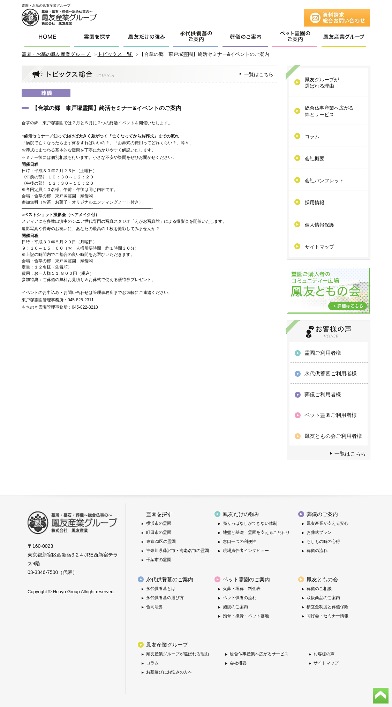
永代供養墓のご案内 (169, 579)
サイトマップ (326, 663)
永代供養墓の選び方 (165, 597)
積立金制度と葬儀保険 (327, 606)
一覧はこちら (258, 74)
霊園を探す (159, 514)
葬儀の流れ (317, 550)
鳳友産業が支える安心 (327, 523)
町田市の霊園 (158, 532)
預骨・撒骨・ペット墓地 (246, 615)
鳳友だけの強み (241, 514)
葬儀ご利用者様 (322, 394)
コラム (152, 663)
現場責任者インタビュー (246, 550)
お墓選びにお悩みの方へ (169, 672)
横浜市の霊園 (158, 523)
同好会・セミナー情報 (327, 615)
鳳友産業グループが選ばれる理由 (177, 653)
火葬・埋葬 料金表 (242, 588)
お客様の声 (324, 653)
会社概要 (238, 663)
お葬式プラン (319, 532)
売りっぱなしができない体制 (250, 523)
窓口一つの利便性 (239, 541)
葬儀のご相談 (319, 588)
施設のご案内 (235, 606)
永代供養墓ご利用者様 (330, 373)
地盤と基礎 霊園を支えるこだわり (256, 532)
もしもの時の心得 (323, 541)
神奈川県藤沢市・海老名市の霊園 (177, 550)
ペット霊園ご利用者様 (330, 415)
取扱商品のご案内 (323, 597)
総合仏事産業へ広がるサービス (259, 653)
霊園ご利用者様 (322, 353)
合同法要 (154, 606)
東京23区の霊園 (161, 541)
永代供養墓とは (160, 588)
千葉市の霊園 (158, 559)
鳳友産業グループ (167, 645)
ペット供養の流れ (239, 597)
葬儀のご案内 (322, 514)
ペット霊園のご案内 (246, 579)
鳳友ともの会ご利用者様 (333, 436)
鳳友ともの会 (322, 579)
